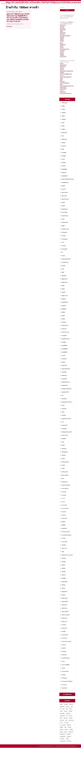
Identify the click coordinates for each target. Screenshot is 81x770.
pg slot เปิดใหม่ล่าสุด (66, 259)
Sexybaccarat (65, 385)
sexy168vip (64, 378)
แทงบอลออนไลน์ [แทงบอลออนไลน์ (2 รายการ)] (62, 741)
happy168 (64, 172)
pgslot (61, 78)
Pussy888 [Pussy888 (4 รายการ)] (70, 711)
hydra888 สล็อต (65, 182)
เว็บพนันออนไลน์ (65, 671)
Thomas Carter (11, 11)
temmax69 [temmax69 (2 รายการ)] (62, 720)
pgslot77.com (65, 295)
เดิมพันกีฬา (64, 651)
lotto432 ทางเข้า (65, 229)
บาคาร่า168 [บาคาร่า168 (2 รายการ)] (66, 722)
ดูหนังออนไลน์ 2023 (66, 485)
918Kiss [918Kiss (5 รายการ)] (61, 704)
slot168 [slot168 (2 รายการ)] (70, 715)
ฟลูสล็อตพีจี (64, 528)
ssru (63, 422)
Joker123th (64, 195)
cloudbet (64, 162)
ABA (63, 136)
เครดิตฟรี (64, 648)
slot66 (61, 31)
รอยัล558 (64, 545)
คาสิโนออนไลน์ (65, 471)
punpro (63, 318)
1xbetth (62, 47)
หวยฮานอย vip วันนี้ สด (66, 641)
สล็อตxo (63, 588)
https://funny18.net (64, 49)
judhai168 (62, 34)
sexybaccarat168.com (66, 388)
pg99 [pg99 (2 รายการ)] (67, 708)
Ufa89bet (64, 438)
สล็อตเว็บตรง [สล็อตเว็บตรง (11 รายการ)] (69, 734)
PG (62, 252)
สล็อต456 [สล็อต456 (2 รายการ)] (61, 729)
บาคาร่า (62, 41)
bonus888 (64, 152)
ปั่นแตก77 (64, 515)
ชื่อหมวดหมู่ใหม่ (65, 475)
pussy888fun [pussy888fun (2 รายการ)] (62, 713)
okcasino (64, 245)
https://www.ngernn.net (65, 93)
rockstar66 (64, 358)
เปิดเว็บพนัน (64, 654)
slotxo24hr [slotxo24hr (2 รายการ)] (65, 718)
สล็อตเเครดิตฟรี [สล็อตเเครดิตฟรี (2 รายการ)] (62, 736)
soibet (63, 412)
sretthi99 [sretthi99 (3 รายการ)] (70, 718)
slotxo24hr (64, 408)
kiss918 (61, 52)
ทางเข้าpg (64, 495)
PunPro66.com (65, 325)
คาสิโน (63, 468)
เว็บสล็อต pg (64, 678)
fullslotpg (62, 81)
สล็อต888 (62, 37)
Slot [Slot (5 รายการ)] (67, 715)
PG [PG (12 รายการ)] (60, 708)
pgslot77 (64, 292)
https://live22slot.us (64, 83)
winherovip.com (65, 461)
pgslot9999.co (65, 302)
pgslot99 (64, 298)
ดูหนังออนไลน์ (63, 56)
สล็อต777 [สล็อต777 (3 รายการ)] (66, 729)
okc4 (63, 242)
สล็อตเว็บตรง (63, 29)
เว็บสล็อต (63, 674)
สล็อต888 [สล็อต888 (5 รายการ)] (71, 729)
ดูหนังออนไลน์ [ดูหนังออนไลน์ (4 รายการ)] (71, 720)
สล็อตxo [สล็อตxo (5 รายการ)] (65, 731)
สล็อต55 (63, 565)
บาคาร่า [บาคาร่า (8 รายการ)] (61, 722)
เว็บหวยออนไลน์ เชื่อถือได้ (67, 681)
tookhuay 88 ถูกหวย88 (66, 431)
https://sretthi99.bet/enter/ (68, 179)
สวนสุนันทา (64, 624)
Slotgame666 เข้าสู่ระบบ (67, 402)
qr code (63, 355)
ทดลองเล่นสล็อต (65, 488)
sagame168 (64, 365)
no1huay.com (65, 239)
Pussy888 (64, 342)
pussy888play (65, 348)
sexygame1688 (65, 392)
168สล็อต (64, 112)
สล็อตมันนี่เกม (64, 591)
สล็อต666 (64, 571)
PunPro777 (64, 328)
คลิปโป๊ (61, 46)
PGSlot (63, 289)
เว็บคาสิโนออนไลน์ (65, 658)
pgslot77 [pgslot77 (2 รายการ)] (65, 711)
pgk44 (63, 285)
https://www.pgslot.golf (65, 77)
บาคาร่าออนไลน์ (65, 508)
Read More (9, 26)
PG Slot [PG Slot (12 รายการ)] (61, 711)
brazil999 (64, 155)
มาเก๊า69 (63, 538)
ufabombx (64, 448)
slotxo (61, 43)
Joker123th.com (65, 199)
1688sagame (65, 102)
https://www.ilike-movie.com (66, 86)
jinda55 (63, 185)
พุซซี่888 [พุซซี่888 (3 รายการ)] (61, 727)
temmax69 (64, 428)
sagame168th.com (66, 368)
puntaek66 (64, 335)
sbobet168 (64, 375)
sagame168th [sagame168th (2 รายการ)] (62, 715)
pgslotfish (64, 305)
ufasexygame (65, 451)
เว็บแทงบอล (64, 684)
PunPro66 (64, 322)
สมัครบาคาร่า (64, 548)
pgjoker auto (64, 279)
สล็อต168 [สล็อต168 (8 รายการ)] (69, 727)
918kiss (61, 63)
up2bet (63, 458)
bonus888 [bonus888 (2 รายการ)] (66, 704)
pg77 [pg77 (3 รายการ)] (63, 708)
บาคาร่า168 (64, 505)
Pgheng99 (64, 275)
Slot (62, 395)
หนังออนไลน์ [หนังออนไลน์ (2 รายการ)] (69, 736)
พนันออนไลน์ (64, 518)
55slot (63, 126)
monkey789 (64, 232)
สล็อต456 (64, 561)
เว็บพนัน (63, 668)
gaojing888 (64, 169)
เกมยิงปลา (64, 644)
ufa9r (63, 442)
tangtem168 (64, 425)
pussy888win (64, 352)
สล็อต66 (63, 568)
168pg (63, 106)
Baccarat (64, 145)
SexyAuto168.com (66, 382)
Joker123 (64, 189)
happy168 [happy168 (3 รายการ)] (71, 704)
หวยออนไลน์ (64, 638)
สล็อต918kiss (64, 581)
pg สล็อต (63, 265)
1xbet (63, 122)
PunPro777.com (65, 332)
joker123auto (65, 192)
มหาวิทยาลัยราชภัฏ (66, 531)
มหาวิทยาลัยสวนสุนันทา (66, 535)
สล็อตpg (63, 584)
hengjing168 (64, 175)
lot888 (63, 225)
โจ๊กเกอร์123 (63, 25)
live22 (63, 219)
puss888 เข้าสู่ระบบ (66, 338)
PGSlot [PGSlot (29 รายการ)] (70, 708)
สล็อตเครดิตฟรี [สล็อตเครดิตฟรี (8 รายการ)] (62, 734)
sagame (62, 68)
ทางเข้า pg (64, 491)
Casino (63, 159)
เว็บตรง (63, 661)
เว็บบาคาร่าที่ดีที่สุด (65, 664)
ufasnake (64, 455)
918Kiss (63, 129)
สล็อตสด (63, 594)
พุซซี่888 (62, 40)
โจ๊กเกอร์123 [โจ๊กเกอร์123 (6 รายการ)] (69, 741)
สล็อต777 (64, 575)
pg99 (61, 80)
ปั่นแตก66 (64, 511)
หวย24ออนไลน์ (65, 634)
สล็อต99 (62, 38)
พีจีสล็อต (63, 521)
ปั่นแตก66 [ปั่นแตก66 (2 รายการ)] (68, 724)
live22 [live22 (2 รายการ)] (72, 706)
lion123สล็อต (64, 212)
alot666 (63, 142)
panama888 (64, 249)
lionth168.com (65, 215)
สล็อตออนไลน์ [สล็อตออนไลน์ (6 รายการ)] (71, 731)
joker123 (62, 69)
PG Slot (63, 255)
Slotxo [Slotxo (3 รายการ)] (61, 718)
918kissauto (64, 132)
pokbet (63, 315)
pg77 (63, 269)
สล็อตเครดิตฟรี (65, 601)
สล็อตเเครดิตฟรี (65, 611)
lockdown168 (65, 222)
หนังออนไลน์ (64, 628)
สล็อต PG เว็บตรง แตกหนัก (67, 555)
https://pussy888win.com (66, 74)
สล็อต (63, 551)
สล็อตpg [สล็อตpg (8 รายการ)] (61, 731)
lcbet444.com (65, 209)
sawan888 (64, 372)
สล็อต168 (62, 26)
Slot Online (64, 398)
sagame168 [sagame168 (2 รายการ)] (68, 713)
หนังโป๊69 (64, 631)
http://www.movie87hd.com (66, 71)
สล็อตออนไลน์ (64, 598)
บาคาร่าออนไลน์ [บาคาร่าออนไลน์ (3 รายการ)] (62, 724)
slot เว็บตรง (62, 28)
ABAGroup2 (64, 139)
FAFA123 (64, 165)
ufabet (63, 445)
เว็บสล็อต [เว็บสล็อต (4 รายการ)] (67, 738)
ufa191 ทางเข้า (65, 435)
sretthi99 (64, 415)
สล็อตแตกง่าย (64, 618)
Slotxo (63, 405)
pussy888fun (64, 345)
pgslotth (62, 53)
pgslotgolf (64, 308)
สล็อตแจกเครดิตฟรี (66, 614)
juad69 (63, 202)
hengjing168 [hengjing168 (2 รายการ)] (62, 706)
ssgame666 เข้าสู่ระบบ (66, 418)
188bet (63, 116)
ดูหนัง (61, 84)
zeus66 (63, 465)
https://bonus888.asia (65, 35)
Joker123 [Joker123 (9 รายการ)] (67, 706)
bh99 (63, 149)
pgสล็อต (63, 312)
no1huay (64, 235)
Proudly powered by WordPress (47, 746)
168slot (63, 109)
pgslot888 (62, 50)
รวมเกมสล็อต (64, 541)
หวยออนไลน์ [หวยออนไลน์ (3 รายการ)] (62, 738)
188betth (62, 55)
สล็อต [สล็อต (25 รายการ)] (65, 727)
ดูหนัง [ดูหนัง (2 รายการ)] (66, 720)
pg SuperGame (65, 262)
